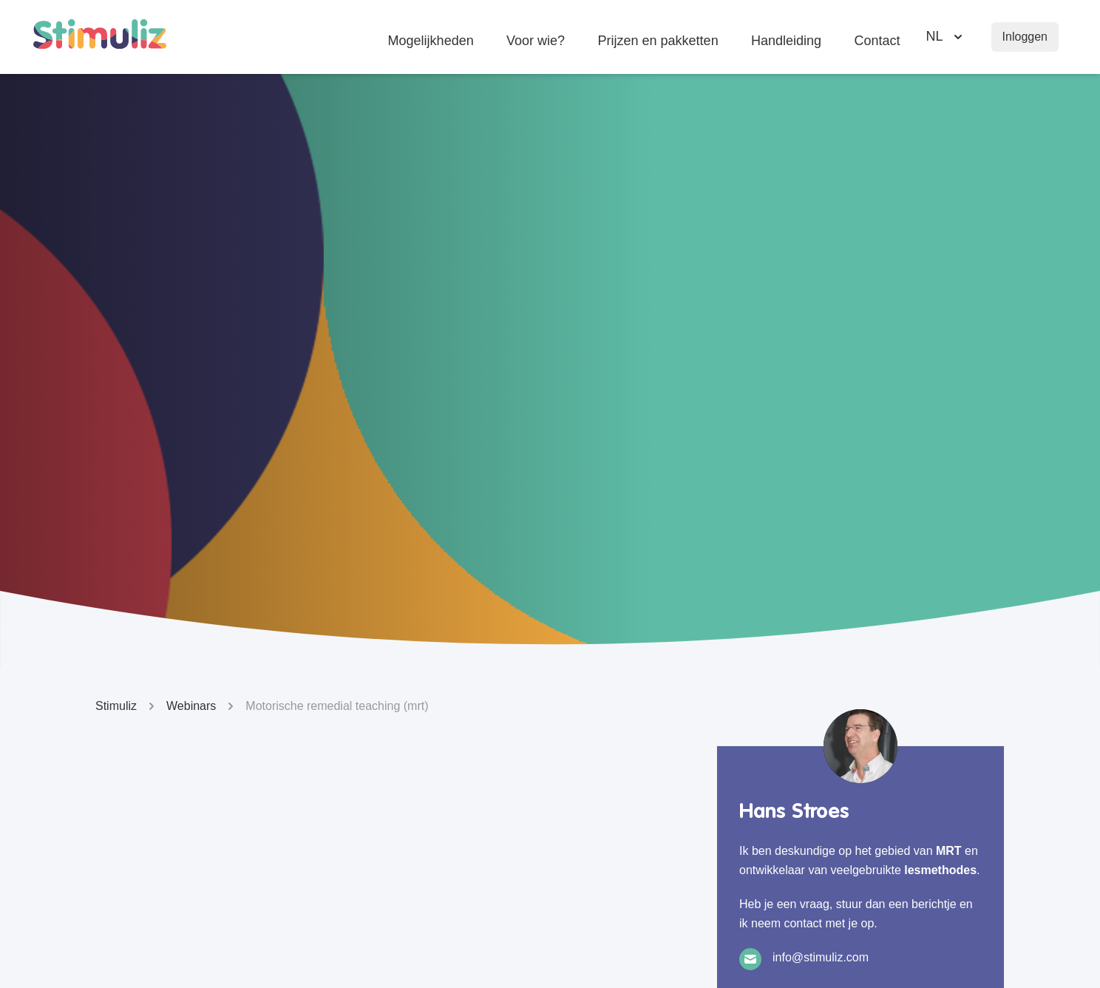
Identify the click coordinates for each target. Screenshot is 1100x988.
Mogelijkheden (430, 43)
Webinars (202, 706)
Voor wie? (536, 43)
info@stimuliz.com (821, 957)
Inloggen (1025, 36)
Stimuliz (127, 706)
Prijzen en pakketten (658, 43)
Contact (877, 43)
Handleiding (786, 43)
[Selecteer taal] (946, 36)
